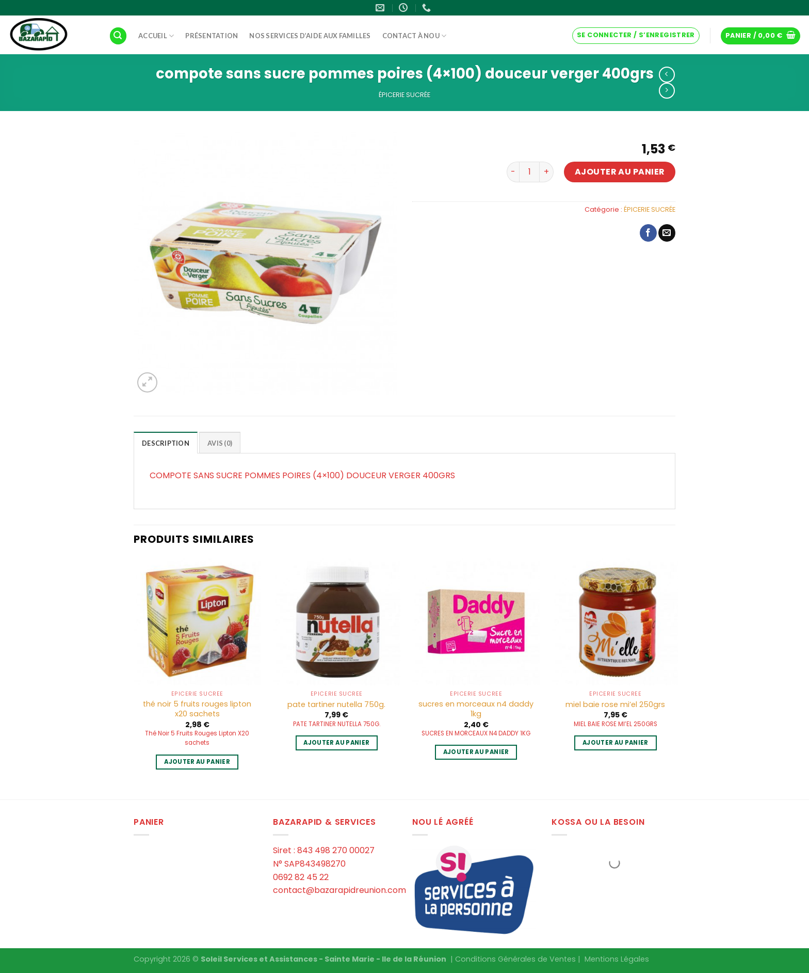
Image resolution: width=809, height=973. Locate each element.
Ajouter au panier (620, 172)
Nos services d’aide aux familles (309, 36)
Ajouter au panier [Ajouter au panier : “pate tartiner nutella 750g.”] (336, 743)
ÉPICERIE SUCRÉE (404, 94)
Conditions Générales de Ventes (515, 959)
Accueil (156, 36)
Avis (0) (219, 443)
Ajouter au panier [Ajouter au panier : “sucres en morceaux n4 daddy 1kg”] (476, 752)
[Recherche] (118, 35)
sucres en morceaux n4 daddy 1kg (475, 708)
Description (165, 443)
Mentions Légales (617, 959)
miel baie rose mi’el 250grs (615, 705)
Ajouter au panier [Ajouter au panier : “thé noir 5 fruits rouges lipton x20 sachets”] (197, 762)
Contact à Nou (414, 36)
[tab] (166, 442)
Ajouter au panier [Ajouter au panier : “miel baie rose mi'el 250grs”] (616, 743)
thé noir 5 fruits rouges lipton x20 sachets (197, 708)
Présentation (211, 36)
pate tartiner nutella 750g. (336, 705)
